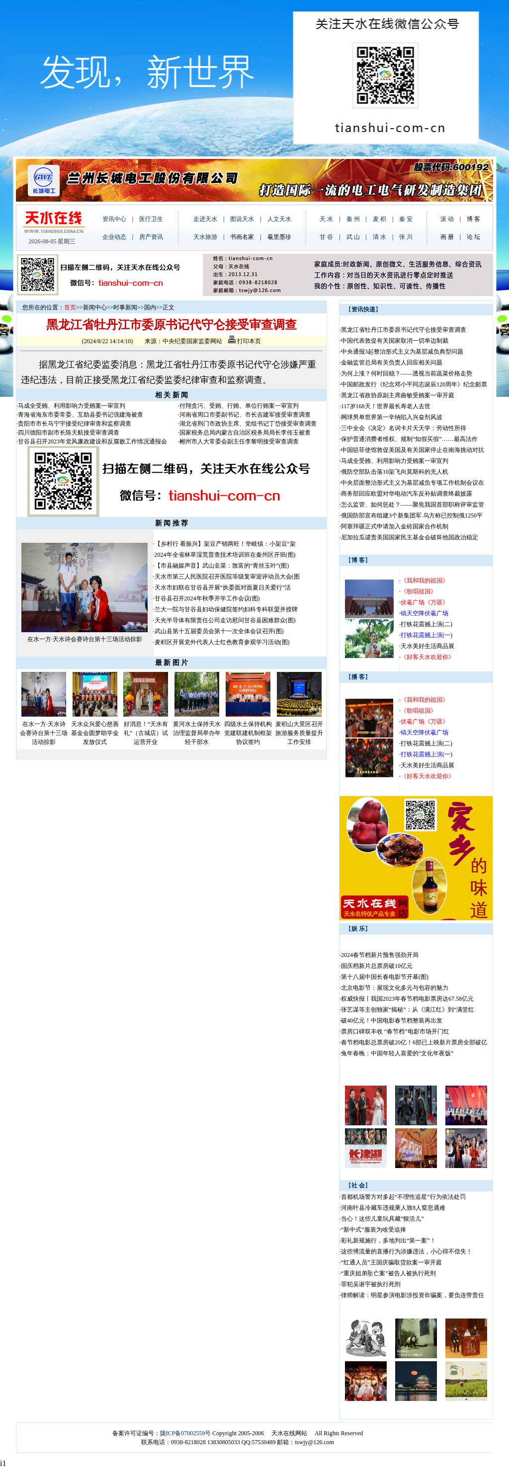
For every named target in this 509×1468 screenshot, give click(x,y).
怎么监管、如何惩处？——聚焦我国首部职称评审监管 (412, 504)
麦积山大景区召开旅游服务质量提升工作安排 (299, 733)
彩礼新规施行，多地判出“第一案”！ (388, 1240)
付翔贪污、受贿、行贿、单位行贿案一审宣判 (239, 405)
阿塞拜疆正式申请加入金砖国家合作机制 (394, 526)
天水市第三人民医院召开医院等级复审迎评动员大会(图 (227, 576)
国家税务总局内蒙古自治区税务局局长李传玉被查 (245, 432)
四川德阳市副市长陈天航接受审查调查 (68, 432)
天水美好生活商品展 (427, 646)
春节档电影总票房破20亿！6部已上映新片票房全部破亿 (414, 1042)
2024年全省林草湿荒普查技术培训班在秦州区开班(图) (225, 554)
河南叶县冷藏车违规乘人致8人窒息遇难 (393, 1207)
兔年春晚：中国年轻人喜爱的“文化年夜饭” (397, 1053)
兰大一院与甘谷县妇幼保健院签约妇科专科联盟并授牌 (226, 609)
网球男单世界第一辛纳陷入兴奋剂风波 (391, 417)
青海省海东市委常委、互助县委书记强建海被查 (80, 414)
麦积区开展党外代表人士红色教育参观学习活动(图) (222, 642)
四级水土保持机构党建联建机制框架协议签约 (248, 733)
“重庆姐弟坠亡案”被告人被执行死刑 (388, 1273)
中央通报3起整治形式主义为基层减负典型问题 (402, 351)
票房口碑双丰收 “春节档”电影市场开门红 (395, 1031)
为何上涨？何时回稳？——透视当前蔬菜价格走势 (406, 373)
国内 (150, 307)
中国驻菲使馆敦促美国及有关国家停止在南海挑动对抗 (412, 449)
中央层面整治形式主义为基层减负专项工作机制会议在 (412, 482)
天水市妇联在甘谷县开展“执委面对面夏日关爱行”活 (223, 587)
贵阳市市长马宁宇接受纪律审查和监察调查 (74, 423)
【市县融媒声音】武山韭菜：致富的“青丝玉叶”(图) (222, 565)
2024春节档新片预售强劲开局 (380, 955)
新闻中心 (95, 307)
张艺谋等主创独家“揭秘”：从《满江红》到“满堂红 (407, 1009)
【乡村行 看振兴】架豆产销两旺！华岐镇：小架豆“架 (225, 543)
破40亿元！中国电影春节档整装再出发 (391, 1020)
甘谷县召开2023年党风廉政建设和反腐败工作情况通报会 (92, 441)
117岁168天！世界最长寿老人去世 (385, 406)
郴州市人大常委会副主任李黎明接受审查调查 (239, 441)
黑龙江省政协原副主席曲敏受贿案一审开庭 (397, 395)
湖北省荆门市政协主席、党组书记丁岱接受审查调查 (248, 423)
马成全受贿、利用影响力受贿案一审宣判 (71, 405)
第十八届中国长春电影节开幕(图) (384, 976)
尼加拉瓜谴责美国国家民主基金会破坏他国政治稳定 (409, 537)
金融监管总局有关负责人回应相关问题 (391, 362)
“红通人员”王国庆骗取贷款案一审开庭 (391, 1262)
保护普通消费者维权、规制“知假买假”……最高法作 (409, 439)
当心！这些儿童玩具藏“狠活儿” (382, 1218)
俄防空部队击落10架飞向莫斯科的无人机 (394, 471)
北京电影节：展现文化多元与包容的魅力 (394, 987)
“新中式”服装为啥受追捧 (373, 1229)
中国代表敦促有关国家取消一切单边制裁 (394, 340)
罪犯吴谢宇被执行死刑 (371, 1284)
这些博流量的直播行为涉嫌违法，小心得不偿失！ (406, 1251)
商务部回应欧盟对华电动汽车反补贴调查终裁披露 (406, 493)
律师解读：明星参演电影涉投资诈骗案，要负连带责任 (412, 1295)
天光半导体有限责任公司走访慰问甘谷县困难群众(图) (225, 620)
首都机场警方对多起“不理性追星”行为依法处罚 (403, 1196)
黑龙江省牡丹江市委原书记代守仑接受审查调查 (403, 329)
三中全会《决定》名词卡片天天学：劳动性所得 (403, 428)
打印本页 (244, 341)
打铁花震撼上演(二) (426, 624)
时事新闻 (125, 307)
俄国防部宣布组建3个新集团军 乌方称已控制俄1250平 (412, 515)
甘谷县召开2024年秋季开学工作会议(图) (207, 598)
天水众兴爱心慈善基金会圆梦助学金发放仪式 (95, 733)
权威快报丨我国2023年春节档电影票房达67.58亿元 (407, 998)
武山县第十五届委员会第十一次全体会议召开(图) (219, 631)
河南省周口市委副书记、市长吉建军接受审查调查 (245, 414)
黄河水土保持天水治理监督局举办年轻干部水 (197, 733)
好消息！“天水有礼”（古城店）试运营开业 (146, 733)
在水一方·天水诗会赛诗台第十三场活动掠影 (84, 639)
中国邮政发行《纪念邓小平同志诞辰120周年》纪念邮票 (414, 384)
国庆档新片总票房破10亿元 (377, 965)
